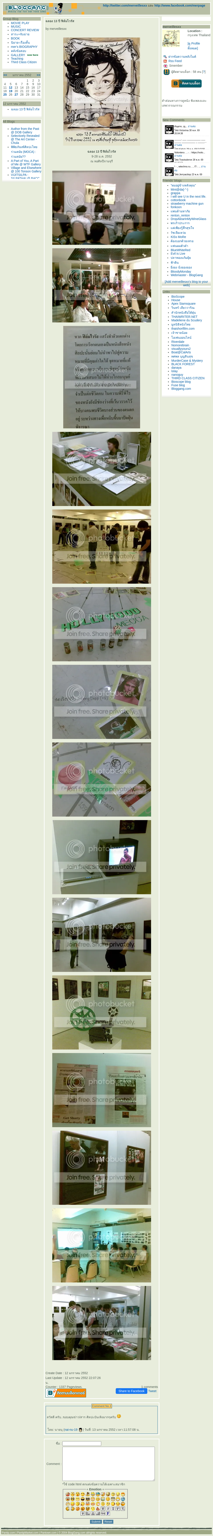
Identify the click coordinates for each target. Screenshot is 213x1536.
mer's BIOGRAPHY (23, 50)
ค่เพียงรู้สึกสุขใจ (184, 228)
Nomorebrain (182, 345)
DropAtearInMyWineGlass (190, 219)
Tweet (154, 1386)
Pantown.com (49, 1534)
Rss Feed (174, 61)
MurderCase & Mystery (188, 360)
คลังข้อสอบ (17, 54)
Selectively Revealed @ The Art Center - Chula (22, 154)
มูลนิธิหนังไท (182, 324)
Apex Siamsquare (185, 303)
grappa (177, 193)
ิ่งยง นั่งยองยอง (183, 267)
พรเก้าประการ (181, 223)
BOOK (14, 42)
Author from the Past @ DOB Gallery (20, 144)
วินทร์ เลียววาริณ (184, 307)
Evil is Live (179, 253)
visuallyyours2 (182, 348)
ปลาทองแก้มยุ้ (182, 257)
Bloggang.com (183, 388)
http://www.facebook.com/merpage (179, 5)
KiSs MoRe (180, 237)
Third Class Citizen (23, 69)
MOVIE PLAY (19, 23)
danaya (178, 367)
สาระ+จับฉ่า (19, 37)
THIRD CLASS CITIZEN (189, 378)
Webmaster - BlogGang (188, 275)
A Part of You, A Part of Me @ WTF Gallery (23, 179)
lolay (176, 371)
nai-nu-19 (69, 1425)
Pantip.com (8, 1534)
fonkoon (177, 207)
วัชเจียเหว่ (180, 232)
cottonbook (180, 200)
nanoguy (179, 374)
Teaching (16, 65)
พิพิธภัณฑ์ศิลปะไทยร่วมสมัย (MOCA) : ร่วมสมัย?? (23, 167)
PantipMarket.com (27, 1534)
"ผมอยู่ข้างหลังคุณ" (185, 185)
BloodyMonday (182, 271)
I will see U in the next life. (190, 196)
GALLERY (17, 58)
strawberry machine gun (188, 203)
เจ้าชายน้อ (181, 332)
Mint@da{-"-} (181, 189)
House (177, 300)
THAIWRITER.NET (186, 316)
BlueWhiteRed (182, 250)
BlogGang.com (76, 1534)
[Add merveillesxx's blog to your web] (187, 283)
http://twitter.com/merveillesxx (125, 5)
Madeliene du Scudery (188, 320)
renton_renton (181, 215)
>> (34, 82)
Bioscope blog (182, 381)
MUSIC (15, 26)
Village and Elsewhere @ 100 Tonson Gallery (22, 190)
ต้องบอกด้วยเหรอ (183, 241)
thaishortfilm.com (184, 328)
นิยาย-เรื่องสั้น (19, 46)
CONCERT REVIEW (17, 31)
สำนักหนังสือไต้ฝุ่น (185, 312)
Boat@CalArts (183, 352)
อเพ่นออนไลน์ (183, 337)
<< (4, 82)
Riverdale (179, 341)
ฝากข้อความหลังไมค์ (181, 56)
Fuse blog (179, 385)
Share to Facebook (133, 1386)
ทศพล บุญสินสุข (184, 356)
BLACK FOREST (185, 364)
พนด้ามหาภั (182, 211)
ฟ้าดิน (176, 262)
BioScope (179, 296)
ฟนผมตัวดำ (181, 246)
